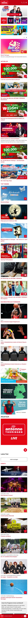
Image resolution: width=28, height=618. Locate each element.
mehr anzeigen (14, 459)
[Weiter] (26, 37)
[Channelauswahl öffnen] (24, 3)
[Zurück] (24, 37)
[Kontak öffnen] (22, 3)
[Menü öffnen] (26, 3)
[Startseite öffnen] (4, 2)
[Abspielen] (25, 616)
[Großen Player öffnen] (22, 616)
